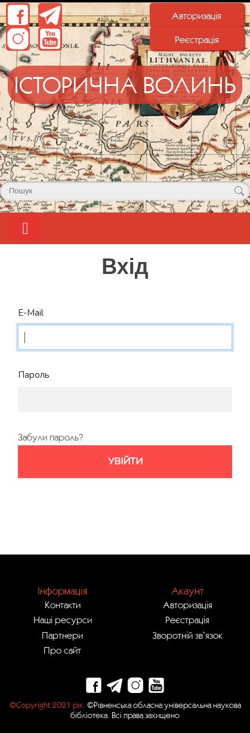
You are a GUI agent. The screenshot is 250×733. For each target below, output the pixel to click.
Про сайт (62, 650)
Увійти (125, 461)
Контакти (63, 604)
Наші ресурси (62, 619)
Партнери (62, 635)
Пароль (34, 375)
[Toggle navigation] (25, 228)
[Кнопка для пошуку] (239, 191)
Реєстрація (197, 39)
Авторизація (196, 15)
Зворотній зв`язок (187, 635)
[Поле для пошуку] (125, 191)
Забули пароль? (50, 437)
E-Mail (31, 313)
